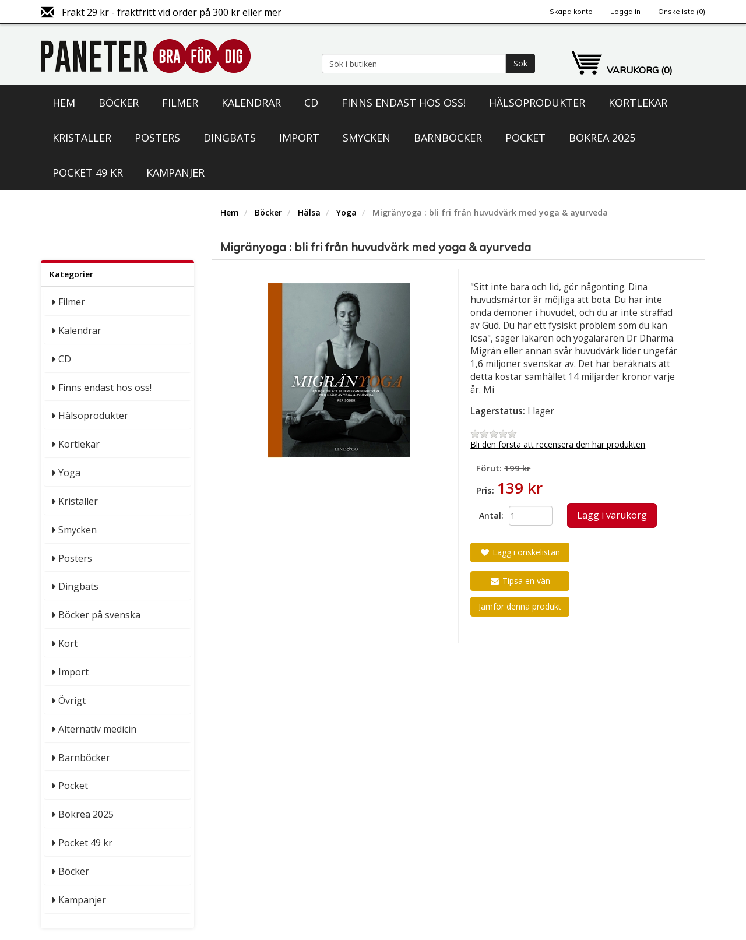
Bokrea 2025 (602, 138)
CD (311, 103)
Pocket (525, 138)
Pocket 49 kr (87, 172)
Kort (68, 643)
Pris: (485, 490)
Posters (157, 138)
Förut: (489, 468)
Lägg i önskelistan (520, 552)
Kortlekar (637, 103)
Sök (520, 63)
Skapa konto (571, 11)
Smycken (366, 138)
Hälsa (309, 212)
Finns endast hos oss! (404, 103)
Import (299, 138)
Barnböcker (448, 138)
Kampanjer (175, 172)
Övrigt (72, 700)
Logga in (625, 11)
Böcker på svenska (99, 614)
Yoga (69, 472)
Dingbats (229, 138)
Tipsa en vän (520, 580)
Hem (63, 103)
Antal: (489, 515)
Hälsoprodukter (537, 103)
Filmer (180, 103)
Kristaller (81, 138)
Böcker (118, 103)
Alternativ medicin (97, 729)
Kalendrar (251, 103)
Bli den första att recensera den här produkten (557, 444)
